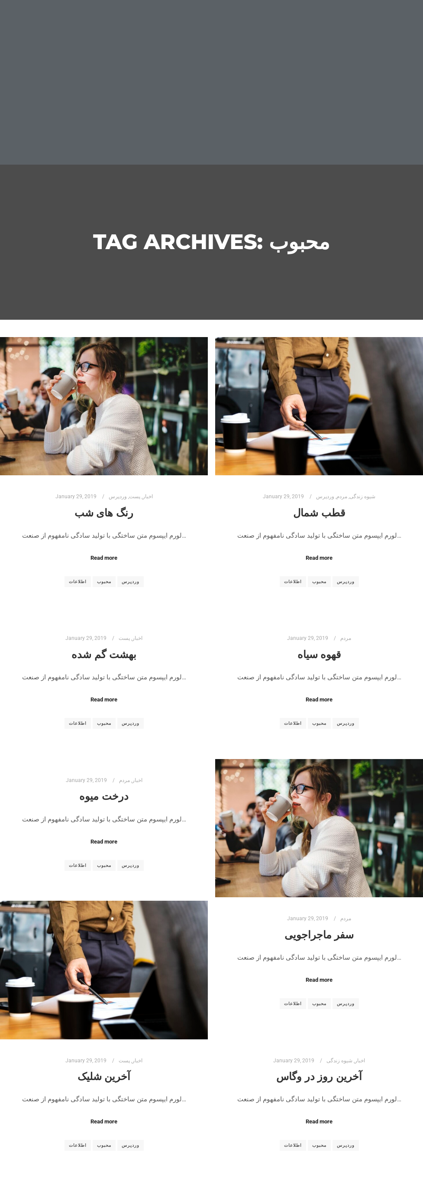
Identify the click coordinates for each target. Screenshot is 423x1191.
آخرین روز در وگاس (319, 1076)
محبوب (104, 581)
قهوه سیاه (319, 654)
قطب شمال (319, 512)
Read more (103, 558)
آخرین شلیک (104, 1076)
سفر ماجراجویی (319, 934)
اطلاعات (78, 581)
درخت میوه (104, 796)
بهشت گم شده (103, 654)
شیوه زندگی (362, 496)
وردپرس (118, 496)
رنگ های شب (104, 512)
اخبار (147, 496)
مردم (341, 496)
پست (134, 496)
